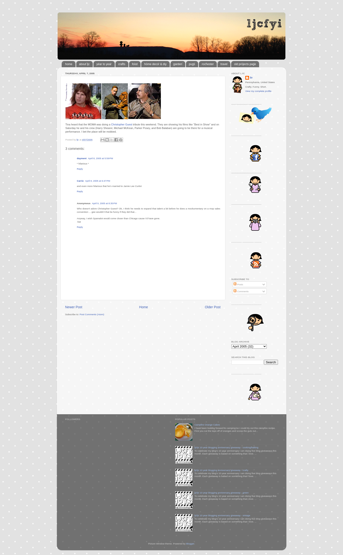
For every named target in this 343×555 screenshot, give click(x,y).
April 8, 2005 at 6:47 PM (97, 180)
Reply (80, 169)
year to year (103, 64)
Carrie (80, 180)
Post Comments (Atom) (92, 314)
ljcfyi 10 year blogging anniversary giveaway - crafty (221, 470)
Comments (241, 291)
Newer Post (73, 307)
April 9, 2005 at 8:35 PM (104, 203)
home (68, 64)
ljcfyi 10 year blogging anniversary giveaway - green (221, 492)
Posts (238, 284)
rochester (208, 64)
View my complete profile (258, 91)
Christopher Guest (121, 124)
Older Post (212, 307)
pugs (192, 64)
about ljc (84, 64)
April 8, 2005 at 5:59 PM (100, 158)
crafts (121, 64)
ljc (251, 77)
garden (177, 64)
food (134, 64)
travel (223, 64)
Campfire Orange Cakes (207, 424)
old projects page (245, 64)
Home (143, 307)
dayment (82, 158)
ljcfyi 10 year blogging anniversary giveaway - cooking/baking (226, 447)
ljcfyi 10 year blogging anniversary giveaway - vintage (222, 515)
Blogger (190, 543)
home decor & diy (155, 64)
